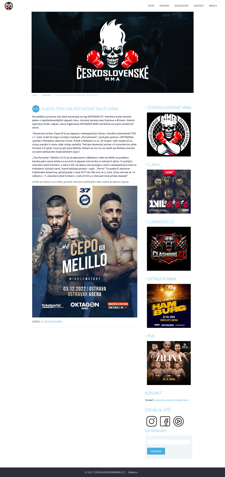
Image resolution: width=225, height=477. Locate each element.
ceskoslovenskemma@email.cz (172, 400)
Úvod (151, 5)
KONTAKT (199, 5)
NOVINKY (165, 5)
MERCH (213, 5)
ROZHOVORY (182, 5)
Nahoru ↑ (133, 472)
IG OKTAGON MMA (51, 321)
